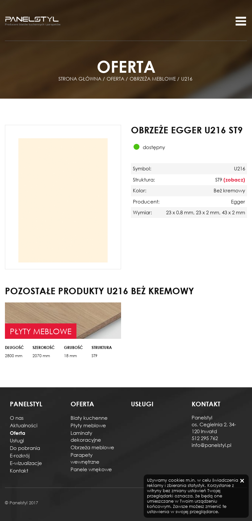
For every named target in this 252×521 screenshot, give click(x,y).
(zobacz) (234, 180)
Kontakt (19, 470)
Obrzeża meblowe (92, 447)
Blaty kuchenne (89, 418)
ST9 (94, 355)
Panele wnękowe (91, 469)
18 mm (70, 355)
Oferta (17, 433)
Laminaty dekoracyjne (86, 436)
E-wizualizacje (26, 463)
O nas (17, 418)
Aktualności (23, 425)
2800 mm (13, 355)
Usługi (17, 440)
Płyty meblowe (88, 425)
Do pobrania (25, 448)
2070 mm (41, 355)
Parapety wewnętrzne (85, 458)
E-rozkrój (20, 455)
